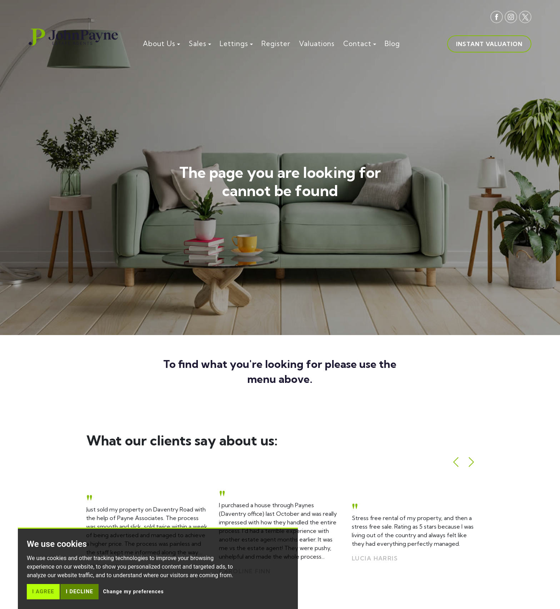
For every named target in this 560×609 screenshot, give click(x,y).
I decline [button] (79, 591)
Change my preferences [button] (133, 591)
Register (275, 43)
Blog (392, 43)
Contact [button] (359, 43)
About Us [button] (161, 43)
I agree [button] (43, 591)
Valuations (317, 43)
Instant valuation (489, 44)
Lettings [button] (236, 43)
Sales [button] (200, 43)
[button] (456, 462)
